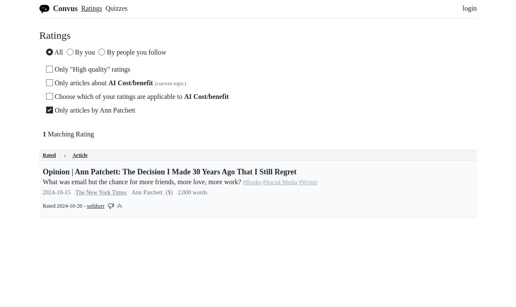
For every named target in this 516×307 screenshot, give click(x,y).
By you (81, 52)
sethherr (95, 206)
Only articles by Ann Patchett (90, 110)
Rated (54, 155)
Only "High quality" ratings (88, 69)
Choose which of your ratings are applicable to (137, 96)
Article (80, 155)
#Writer (308, 182)
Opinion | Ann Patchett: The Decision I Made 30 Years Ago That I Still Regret (169, 172)
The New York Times (101, 192)
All (54, 52)
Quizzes (117, 8)
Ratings (91, 8)
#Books (252, 182)
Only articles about (116, 83)
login (470, 8)
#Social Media (280, 182)
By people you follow (132, 52)
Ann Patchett (147, 192)
